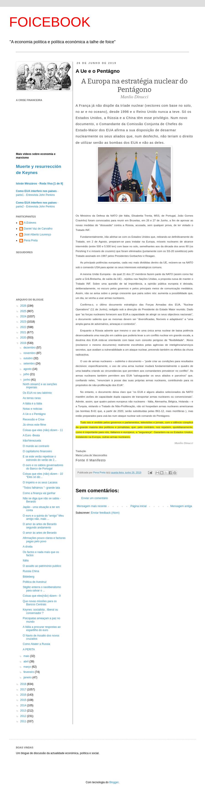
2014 (23, 705)
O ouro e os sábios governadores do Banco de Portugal (43, 467)
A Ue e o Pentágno (34, 414)
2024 (23, 316)
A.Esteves (30, 222)
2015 (23, 700)
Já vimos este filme (34, 424)
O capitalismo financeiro (37, 451)
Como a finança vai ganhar (39, 493)
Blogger (114, 782)
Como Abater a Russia (36, 644)
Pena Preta (31, 240)
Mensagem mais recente (92, 506)
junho (27, 379)
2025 (23, 311)
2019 (23, 343)
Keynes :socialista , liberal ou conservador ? (40, 611)
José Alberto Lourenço (37, 234)
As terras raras (32, 398)
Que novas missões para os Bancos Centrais (40, 603)
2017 (23, 689)
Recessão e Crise (33, 419)
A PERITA (29, 649)
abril (26, 661)
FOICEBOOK (49, 22)
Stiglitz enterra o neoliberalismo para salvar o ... (42, 589)
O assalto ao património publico (42, 566)
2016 (23, 694)
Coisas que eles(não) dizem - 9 (42, 595)
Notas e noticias (32, 408)
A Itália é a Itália (32, 403)
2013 (23, 710)
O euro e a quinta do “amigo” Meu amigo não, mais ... (43, 517)
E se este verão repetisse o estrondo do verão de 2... (39, 458)
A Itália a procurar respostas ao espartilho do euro (42, 628)
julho (26, 374)
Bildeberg (28, 576)
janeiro (27, 677)
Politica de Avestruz (35, 581)
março (27, 666)
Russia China (31, 571)
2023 (23, 321)
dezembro (29, 347)
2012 (23, 716)
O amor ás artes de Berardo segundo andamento (40, 526)
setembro (29, 363)
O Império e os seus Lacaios (40, 482)
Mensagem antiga (181, 506)
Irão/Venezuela (32, 440)
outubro (28, 358)
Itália (25, 560)
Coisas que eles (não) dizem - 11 (43, 430)
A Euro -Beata (31, 435)
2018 (23, 684)
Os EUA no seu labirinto (37, 392)
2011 (23, 721)
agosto (27, 369)
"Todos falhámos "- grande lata (41, 487)
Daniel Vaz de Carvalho (38, 228)
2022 (23, 327)
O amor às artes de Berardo (40, 532)
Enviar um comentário (94, 498)
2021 (23, 332)
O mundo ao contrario (36, 446)
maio (26, 656)
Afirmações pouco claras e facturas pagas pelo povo (44, 539)
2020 (23, 337)
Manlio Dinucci (183, 443)
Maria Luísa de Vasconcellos (91, 455)
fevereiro (29, 672)
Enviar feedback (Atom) (105, 512)
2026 (23, 305)
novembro (29, 353)
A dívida (28, 546)
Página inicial (139, 506)
